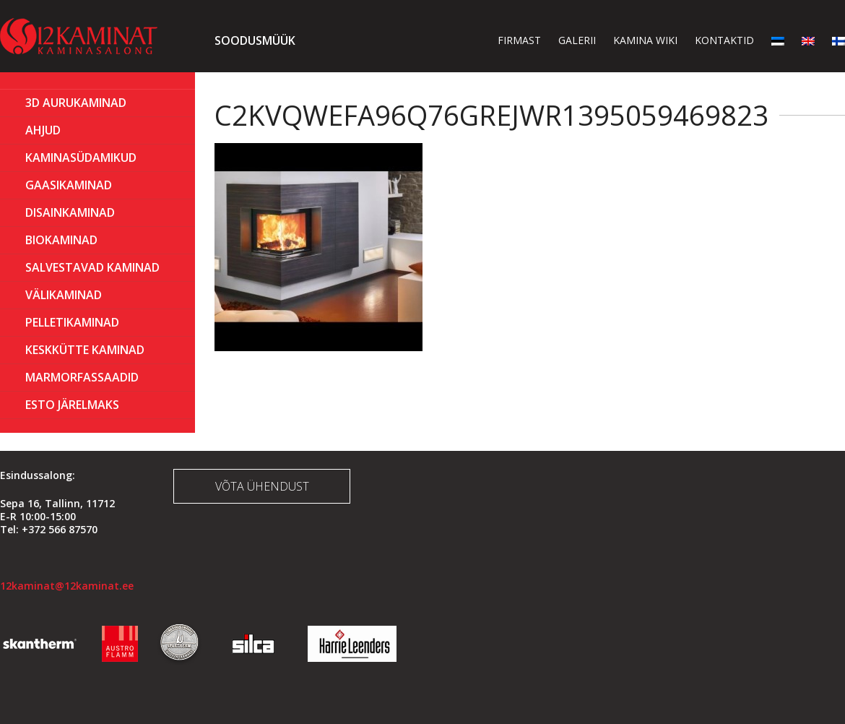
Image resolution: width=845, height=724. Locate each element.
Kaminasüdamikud (80, 157)
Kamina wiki (645, 40)
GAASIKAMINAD (68, 185)
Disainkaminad (70, 212)
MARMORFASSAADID (82, 377)
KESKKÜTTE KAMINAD (84, 350)
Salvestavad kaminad (92, 267)
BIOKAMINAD (61, 240)
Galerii (577, 40)
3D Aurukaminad (75, 103)
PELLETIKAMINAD (72, 322)
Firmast (519, 40)
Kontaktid (724, 40)
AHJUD (43, 130)
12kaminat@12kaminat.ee (67, 585)
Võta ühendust (262, 486)
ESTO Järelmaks (72, 405)
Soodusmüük (254, 40)
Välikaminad (63, 295)
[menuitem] (777, 40)
